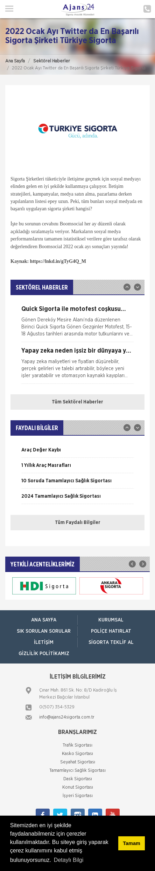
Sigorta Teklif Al (111, 642)
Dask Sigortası (77, 779)
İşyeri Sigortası (78, 796)
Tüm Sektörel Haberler (77, 402)
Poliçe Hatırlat (111, 631)
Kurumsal (111, 620)
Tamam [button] (131, 843)
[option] (77, 324)
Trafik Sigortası (77, 745)
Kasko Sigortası (77, 753)
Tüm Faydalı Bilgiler (77, 522)
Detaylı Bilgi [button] (68, 860)
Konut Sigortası (77, 787)
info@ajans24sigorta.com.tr (66, 717)
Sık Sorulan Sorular (44, 631)
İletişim (44, 642)
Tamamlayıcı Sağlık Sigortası (77, 770)
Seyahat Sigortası (77, 762)
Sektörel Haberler (51, 61)
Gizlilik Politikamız (44, 653)
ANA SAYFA (43, 620)
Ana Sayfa (15, 61)
